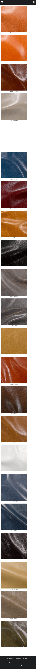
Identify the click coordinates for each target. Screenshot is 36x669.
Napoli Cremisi (14, 208)
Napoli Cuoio (14, 237)
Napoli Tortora (14, 618)
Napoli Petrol (14, 530)
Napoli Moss (14, 442)
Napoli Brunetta (14, 91)
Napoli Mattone (14, 384)
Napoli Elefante (14, 296)
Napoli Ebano (14, 267)
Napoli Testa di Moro (14, 560)
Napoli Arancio (14, 62)
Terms (18, 659)
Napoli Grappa (14, 355)
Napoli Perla (14, 472)
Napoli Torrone (14, 589)
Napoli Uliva (14, 648)
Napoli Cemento (14, 120)
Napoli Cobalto (14, 179)
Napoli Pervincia (14, 501)
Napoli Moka (14, 413)
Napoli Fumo (14, 325)
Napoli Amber (13, 32)
